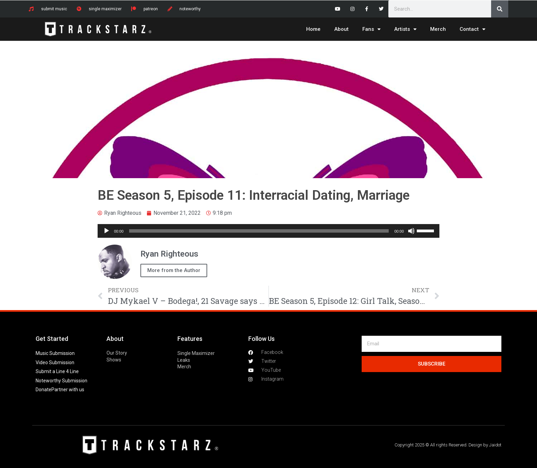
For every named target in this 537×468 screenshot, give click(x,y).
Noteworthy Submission (61, 380)
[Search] (499, 8)
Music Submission (55, 353)
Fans (371, 29)
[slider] (259, 231)
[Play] (106, 230)
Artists (405, 29)
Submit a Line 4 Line (57, 371)
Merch (438, 29)
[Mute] (411, 230)
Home (313, 29)
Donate (43, 389)
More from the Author (173, 270)
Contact (472, 29)
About (341, 29)
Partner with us (67, 389)
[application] (268, 231)
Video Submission (55, 362)
